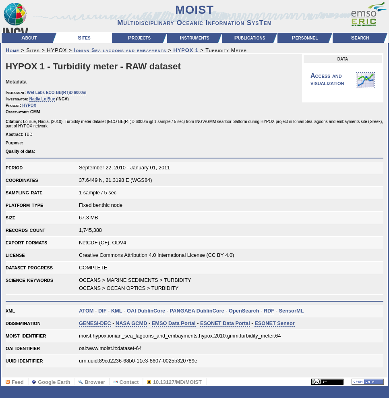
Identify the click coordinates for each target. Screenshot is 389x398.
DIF (102, 311)
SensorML (291, 311)
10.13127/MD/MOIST (174, 382)
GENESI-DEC (95, 323)
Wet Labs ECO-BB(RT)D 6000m (57, 92)
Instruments (194, 38)
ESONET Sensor (275, 323)
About (29, 38)
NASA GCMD (131, 323)
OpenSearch (244, 311)
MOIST (194, 15)
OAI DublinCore (146, 311)
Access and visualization (342, 80)
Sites (84, 38)
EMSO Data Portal (174, 323)
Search (360, 38)
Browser (92, 382)
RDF (269, 311)
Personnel (305, 38)
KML (116, 311)
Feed (15, 382)
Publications (249, 38)
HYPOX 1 (185, 50)
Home (12, 50)
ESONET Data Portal (225, 323)
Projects (139, 38)
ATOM (86, 311)
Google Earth (51, 382)
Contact (126, 382)
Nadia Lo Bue (42, 99)
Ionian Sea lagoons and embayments (120, 50)
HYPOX (29, 105)
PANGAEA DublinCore (197, 311)
